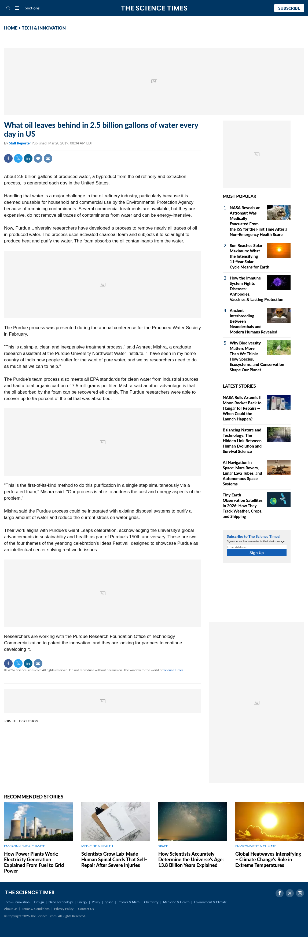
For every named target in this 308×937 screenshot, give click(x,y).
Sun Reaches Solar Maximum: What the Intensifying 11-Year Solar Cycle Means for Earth (249, 256)
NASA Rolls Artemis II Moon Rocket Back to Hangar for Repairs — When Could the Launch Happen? (242, 408)
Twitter (18, 158)
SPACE (163, 846)
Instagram (300, 893)
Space (109, 902)
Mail (48, 158)
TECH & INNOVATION (44, 27)
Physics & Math (129, 902)
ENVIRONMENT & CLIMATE (24, 846)
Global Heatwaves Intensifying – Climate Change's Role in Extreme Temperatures (268, 859)
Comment (38, 158)
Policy (96, 902)
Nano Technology (61, 902)
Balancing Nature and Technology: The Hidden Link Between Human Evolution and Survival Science (242, 440)
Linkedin (28, 158)
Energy (82, 902)
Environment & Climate (210, 902)
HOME (10, 27)
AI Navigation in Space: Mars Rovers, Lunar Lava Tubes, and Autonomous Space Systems (242, 473)
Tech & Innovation (17, 902)
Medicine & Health (176, 902)
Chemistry (151, 902)
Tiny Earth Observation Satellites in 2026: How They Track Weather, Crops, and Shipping (242, 505)
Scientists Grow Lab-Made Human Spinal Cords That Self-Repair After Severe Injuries (114, 859)
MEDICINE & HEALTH (97, 846)
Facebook (8, 158)
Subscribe (289, 8)
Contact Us (86, 909)
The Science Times (154, 8)
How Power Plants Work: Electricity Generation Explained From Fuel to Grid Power (34, 862)
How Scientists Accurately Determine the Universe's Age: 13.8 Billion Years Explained (191, 859)
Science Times (173, 670)
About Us (10, 909)
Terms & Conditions (35, 909)
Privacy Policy (64, 909)
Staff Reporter (20, 143)
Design (39, 902)
